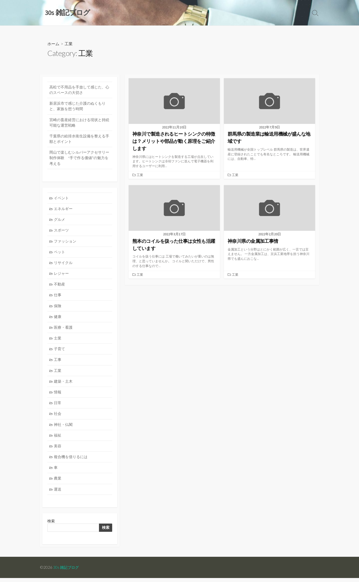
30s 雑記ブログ (66, 571)
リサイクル (63, 264)
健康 (58, 318)
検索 (105, 531)
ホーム (53, 43)
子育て (59, 351)
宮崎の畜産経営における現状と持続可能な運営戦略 (79, 123)
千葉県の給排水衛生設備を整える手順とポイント (79, 139)
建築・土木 (63, 384)
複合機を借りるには (71, 460)
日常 (58, 406)
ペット (59, 253)
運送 (58, 493)
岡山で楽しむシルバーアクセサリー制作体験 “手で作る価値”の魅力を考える (79, 159)
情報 (58, 395)
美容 (58, 449)
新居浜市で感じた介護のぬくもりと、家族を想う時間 (77, 106)
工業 (140, 175)
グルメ (59, 221)
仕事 (58, 297)
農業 (58, 482)
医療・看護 (63, 329)
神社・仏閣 (63, 427)
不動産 (59, 286)
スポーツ (61, 232)
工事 (58, 362)
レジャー (61, 275)
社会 (58, 416)
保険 (58, 308)
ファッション (65, 242)
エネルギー (63, 210)
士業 (58, 340)
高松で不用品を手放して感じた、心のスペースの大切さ (79, 90)
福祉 (58, 438)
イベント (61, 199)
